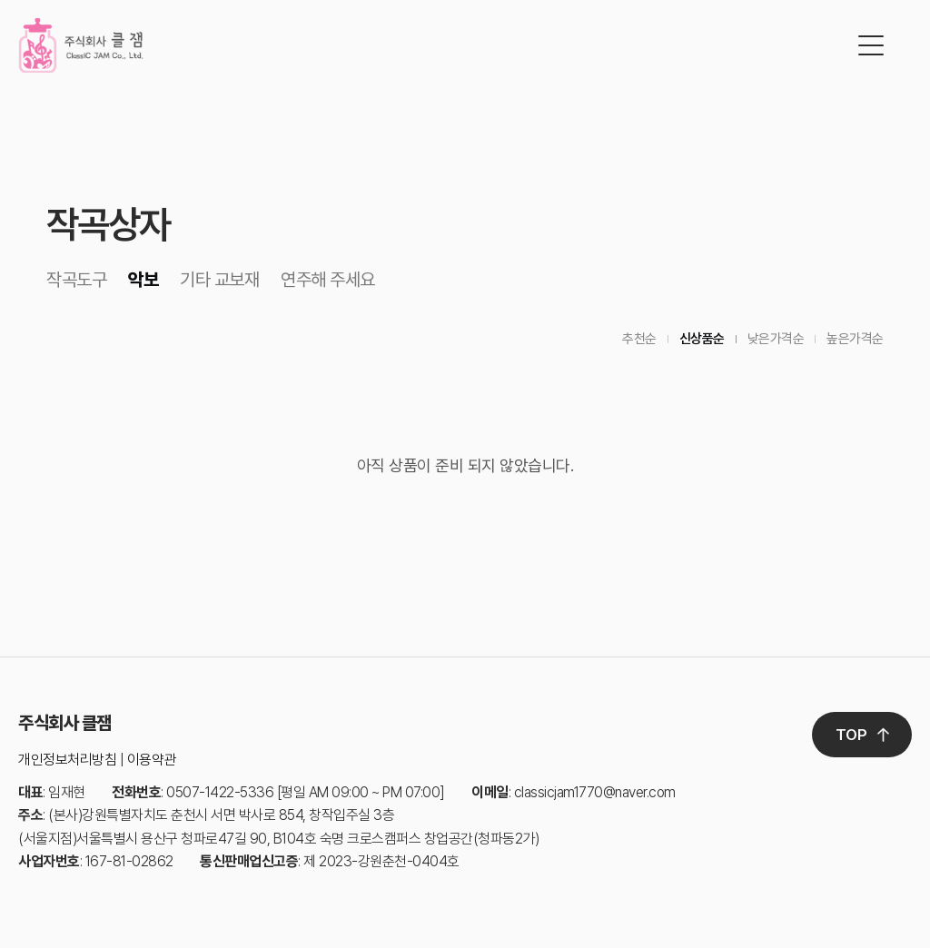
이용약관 (151, 759)
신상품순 (702, 339)
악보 (143, 280)
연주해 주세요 (328, 280)
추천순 (639, 339)
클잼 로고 (80, 45)
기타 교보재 (219, 280)
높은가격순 (855, 339)
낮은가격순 (776, 339)
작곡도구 (76, 280)
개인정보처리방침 (67, 759)
